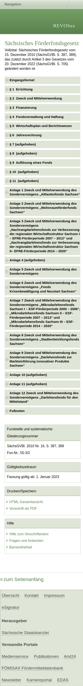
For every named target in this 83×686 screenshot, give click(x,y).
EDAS (62, 680)
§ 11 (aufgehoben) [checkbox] (24, 181)
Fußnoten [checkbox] (17, 411)
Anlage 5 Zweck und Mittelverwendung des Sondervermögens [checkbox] (43, 271)
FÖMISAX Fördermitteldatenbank (32, 668)
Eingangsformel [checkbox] (22, 80)
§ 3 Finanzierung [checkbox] (23, 107)
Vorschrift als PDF (21, 508)
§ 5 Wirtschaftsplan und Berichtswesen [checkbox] (41, 126)
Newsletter (11, 680)
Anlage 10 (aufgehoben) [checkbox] (28, 375)
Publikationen (46, 656)
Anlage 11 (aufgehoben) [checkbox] (28, 384)
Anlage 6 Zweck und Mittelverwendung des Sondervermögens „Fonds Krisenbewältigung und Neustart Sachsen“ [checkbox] (43, 287)
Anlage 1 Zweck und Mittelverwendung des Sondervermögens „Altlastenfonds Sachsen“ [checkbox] (45, 192)
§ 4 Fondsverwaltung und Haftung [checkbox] (37, 117)
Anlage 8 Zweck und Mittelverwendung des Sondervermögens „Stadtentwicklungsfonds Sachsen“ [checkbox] (44, 339)
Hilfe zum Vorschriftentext (27, 534)
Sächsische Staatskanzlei (25, 632)
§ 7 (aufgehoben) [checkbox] (23, 144)
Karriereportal (39, 680)
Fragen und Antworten (24, 541)
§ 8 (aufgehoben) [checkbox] (23, 153)
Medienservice (15, 656)
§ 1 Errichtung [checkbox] (21, 89)
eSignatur (10, 607)
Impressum (54, 595)
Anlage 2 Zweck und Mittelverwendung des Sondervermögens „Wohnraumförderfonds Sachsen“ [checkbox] (43, 208)
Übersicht (10, 595)
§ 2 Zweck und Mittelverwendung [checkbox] (36, 98)
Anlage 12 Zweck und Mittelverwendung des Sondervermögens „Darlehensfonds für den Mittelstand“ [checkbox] (44, 397)
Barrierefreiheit (19, 547)
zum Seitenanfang (22, 579)
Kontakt (32, 595)
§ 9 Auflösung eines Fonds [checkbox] (31, 162)
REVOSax (64, 25)
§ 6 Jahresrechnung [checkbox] (26, 135)
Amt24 (70, 656)
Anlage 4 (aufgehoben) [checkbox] (27, 260)
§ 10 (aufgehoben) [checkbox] (24, 172)
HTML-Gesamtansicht (24, 502)
